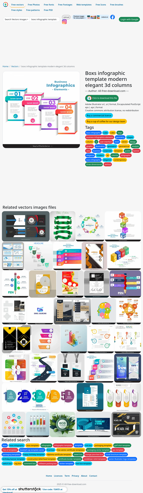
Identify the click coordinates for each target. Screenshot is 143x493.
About (84, 475)
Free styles (16, 10)
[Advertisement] (71, 45)
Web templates (84, 4)
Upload (66, 17)
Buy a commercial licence (99, 115)
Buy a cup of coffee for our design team (106, 121)
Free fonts (49, 4)
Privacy (75, 475)
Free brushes (116, 4)
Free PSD (48, 10)
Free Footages (65, 4)
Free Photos (34, 4)
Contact (93, 475)
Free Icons (101, 4)
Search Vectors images (16, 19)
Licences (58, 475)
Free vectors (17, 4)
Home (6, 66)
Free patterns (33, 10)
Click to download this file (102, 98)
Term (67, 475)
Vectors (14, 66)
